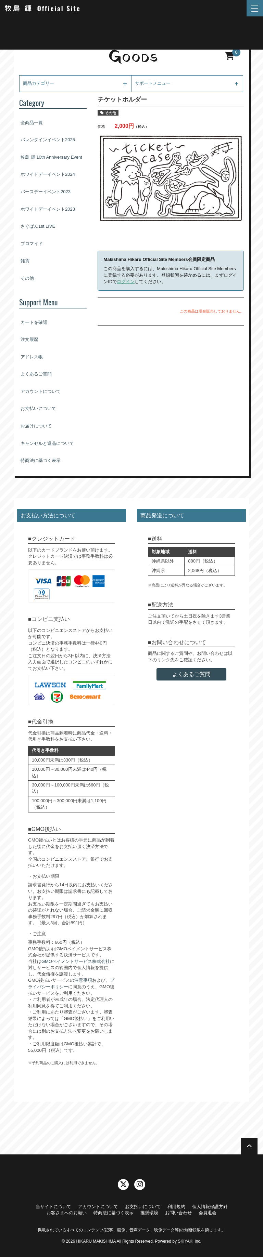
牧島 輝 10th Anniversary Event (51, 157)
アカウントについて (41, 391)
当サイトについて (53, 1206)
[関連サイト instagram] (139, 1184)
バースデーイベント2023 (46, 191)
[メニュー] (255, 8)
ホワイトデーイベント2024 (48, 174)
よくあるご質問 (36, 373)
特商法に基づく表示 (41, 460)
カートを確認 (34, 322)
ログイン (126, 281)
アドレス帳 (32, 356)
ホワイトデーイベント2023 (48, 209)
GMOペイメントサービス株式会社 (75, 961)
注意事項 (83, 980)
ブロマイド (32, 243)
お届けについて (36, 425)
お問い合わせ (178, 1212)
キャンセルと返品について (47, 443)
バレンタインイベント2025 (48, 139)
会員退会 (207, 1212)
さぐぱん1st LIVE (38, 226)
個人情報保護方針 (210, 1206)
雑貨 (25, 260)
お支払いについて (38, 408)
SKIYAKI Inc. (189, 1241)
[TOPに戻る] (249, 1146)
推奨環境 (149, 1212)
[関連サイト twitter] (123, 1184)
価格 (101, 126)
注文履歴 (29, 339)
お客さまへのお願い (67, 1212)
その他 (27, 278)
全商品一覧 (32, 122)
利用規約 (176, 1206)
